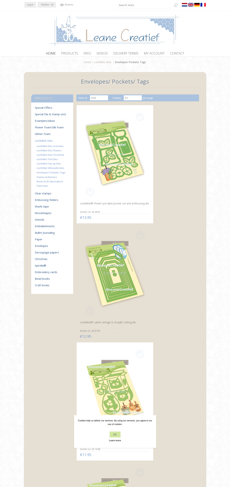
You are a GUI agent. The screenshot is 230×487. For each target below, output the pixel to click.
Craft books (42, 287)
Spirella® (40, 267)
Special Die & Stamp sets (50, 116)
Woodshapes (43, 215)
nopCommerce (92, 467)
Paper (38, 241)
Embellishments (45, 228)
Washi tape (42, 208)
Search (166, 439)
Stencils (39, 221)
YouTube (49, 431)
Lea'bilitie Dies (102, 64)
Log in (30, 4)
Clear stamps (43, 195)
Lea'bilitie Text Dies (47, 161)
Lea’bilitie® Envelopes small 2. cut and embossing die (95, 303)
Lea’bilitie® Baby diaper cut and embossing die (136, 304)
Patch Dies (42, 187)
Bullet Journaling (45, 234)
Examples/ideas (45, 122)
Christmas (41, 261)
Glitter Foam (43, 135)
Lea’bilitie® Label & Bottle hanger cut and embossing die (135, 234)
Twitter (35, 431)
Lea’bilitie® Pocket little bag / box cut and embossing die (177, 232)
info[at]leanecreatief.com (40, 447)
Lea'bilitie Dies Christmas (50, 156)
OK (115, 434)
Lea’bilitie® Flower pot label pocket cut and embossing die (95, 162)
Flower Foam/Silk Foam (49, 129)
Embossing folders (46, 201)
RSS (42, 431)
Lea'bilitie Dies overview (50, 148)
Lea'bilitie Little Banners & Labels (94, 375)
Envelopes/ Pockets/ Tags (51, 174)
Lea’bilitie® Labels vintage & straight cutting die (136, 161)
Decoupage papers (47, 254)
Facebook (28, 431)
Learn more (115, 440)
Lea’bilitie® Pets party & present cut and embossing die (176, 162)
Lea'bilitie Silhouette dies (50, 169)
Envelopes (41, 247)
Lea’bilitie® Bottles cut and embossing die (95, 232)
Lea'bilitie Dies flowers (49, 152)
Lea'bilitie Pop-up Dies (49, 165)
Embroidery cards (46, 274)
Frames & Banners (47, 179)
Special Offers (43, 109)
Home (87, 64)
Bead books (42, 280)
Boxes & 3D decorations (50, 183)
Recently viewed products (177, 432)
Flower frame (168, 302)
